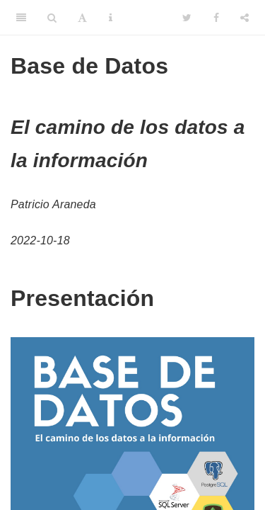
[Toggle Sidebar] (21, 17)
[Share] (244, 17)
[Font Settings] (82, 17)
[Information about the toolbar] (110, 17)
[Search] (52, 17)
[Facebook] (216, 17)
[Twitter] (187, 17)
